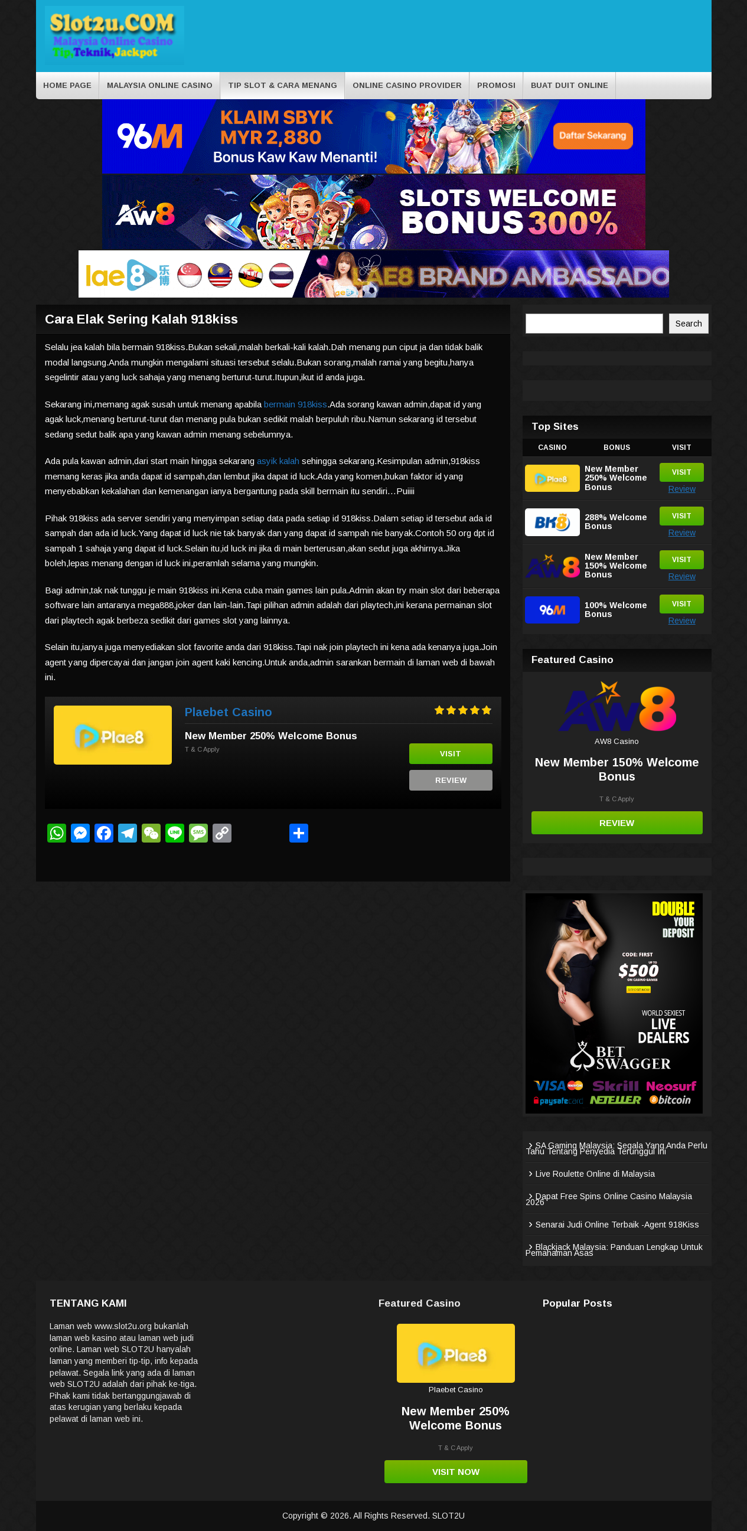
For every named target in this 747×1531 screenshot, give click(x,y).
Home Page (67, 85)
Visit (450, 753)
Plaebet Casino (228, 712)
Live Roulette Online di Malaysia (595, 1174)
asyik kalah (278, 461)
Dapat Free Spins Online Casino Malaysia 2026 (609, 1199)
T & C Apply (202, 749)
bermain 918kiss (295, 404)
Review (451, 780)
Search (689, 323)
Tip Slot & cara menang (282, 85)
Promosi (496, 85)
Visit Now (455, 1472)
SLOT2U (448, 1515)
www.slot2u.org (123, 1326)
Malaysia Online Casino (160, 85)
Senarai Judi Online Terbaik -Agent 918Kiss (617, 1224)
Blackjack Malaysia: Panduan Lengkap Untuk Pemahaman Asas (614, 1250)
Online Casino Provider (407, 85)
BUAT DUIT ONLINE (569, 85)
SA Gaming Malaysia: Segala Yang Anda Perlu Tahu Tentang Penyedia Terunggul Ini (616, 1148)
